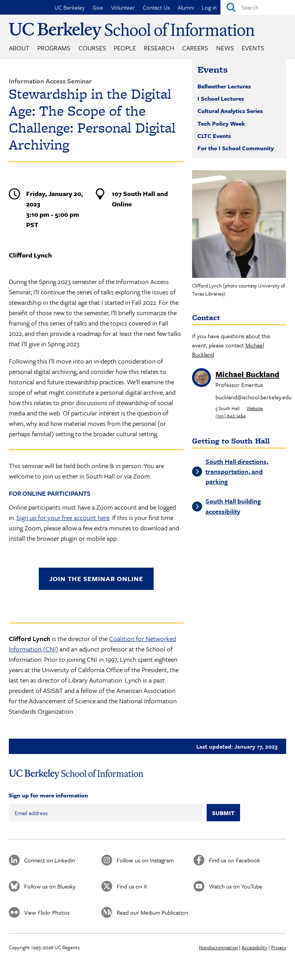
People (125, 48)
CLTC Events (214, 135)
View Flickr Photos (47, 912)
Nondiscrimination (218, 947)
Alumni (185, 7)
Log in (209, 7)
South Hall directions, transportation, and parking (237, 472)
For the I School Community (235, 148)
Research (159, 48)
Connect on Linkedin (49, 860)
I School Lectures (220, 98)
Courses (92, 48)
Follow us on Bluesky (50, 886)
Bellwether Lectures (224, 86)
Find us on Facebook (234, 860)
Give (98, 7)
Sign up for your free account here (63, 517)
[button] (239, 224)
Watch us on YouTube (235, 886)
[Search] (257, 7)
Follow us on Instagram (145, 860)
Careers (195, 48)
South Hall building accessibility (233, 506)
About (19, 48)
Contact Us (156, 7)
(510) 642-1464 (230, 415)
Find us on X (132, 886)
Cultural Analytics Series (230, 110)
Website (255, 408)
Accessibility (254, 947)
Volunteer (123, 7)
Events (253, 48)
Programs (53, 48)
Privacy (278, 947)
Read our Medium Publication (152, 912)
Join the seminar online (96, 578)
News (225, 48)
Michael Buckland (247, 374)
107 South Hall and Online (140, 199)
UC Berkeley (70, 7)
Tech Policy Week (221, 123)
